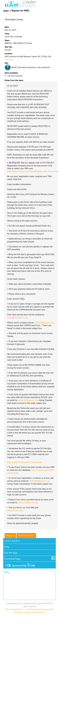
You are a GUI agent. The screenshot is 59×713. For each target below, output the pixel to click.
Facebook (13, 558)
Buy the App (10, 552)
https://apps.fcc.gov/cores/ (43, 470)
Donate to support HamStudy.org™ (29, 612)
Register (10, 535)
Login (6, 10)
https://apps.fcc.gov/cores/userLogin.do (24, 462)
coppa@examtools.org (17, 317)
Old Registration (26, 535)
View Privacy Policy (13, 609)
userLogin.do (12, 473)
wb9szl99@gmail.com (44, 322)
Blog (6, 546)
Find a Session (12, 540)
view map (9, 59)
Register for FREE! (20, 10)
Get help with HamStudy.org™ (39, 609)
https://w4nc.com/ (15, 510)
